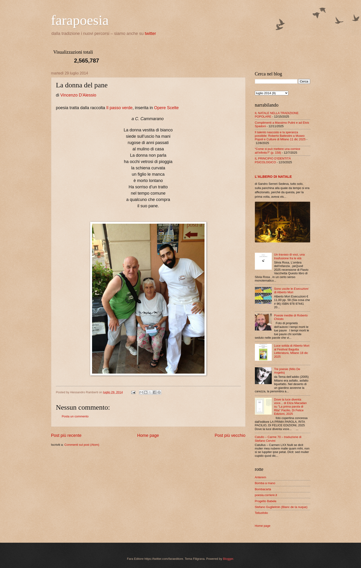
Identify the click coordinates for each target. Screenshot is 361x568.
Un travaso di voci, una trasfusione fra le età (289, 256)
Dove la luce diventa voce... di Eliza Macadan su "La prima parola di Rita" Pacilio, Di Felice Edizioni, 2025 (290, 407)
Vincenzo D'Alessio (78, 95)
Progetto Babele (265, 501)
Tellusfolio (261, 513)
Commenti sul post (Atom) (81, 444)
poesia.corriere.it (266, 495)
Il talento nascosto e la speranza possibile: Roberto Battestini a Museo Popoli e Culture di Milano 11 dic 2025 (280, 135)
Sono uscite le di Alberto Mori (291, 290)
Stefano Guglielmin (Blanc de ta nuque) (281, 507)
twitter (150, 33)
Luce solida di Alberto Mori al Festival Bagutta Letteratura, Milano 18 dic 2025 (291, 351)
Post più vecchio (230, 435)
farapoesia (80, 20)
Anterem (260, 477)
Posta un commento (75, 416)
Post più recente (66, 435)
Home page (148, 435)
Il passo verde (119, 107)
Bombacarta (263, 489)
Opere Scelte (166, 107)
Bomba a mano (265, 483)
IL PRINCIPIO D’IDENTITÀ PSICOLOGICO (273, 160)
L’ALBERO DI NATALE (273, 176)
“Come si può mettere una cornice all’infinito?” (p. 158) (277, 150)
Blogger (228, 559)
